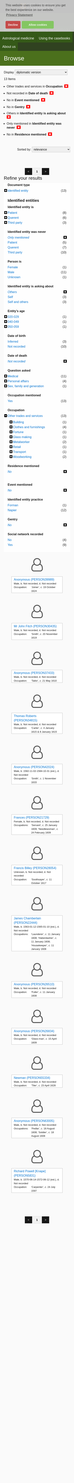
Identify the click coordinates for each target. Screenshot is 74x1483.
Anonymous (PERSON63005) (34, 1120)
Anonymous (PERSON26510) (34, 984)
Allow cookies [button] (38, 24)
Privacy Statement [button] (19, 15)
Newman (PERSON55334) (32, 1077)
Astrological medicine (18, 38)
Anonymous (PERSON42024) (34, 767)
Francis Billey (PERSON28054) (35, 868)
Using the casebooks (54, 38)
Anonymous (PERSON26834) (34, 1031)
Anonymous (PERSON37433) (34, 673)
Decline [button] (13, 24)
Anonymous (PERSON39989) (34, 579)
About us (8, 47)
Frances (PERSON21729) (31, 817)
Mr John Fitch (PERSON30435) (35, 626)
